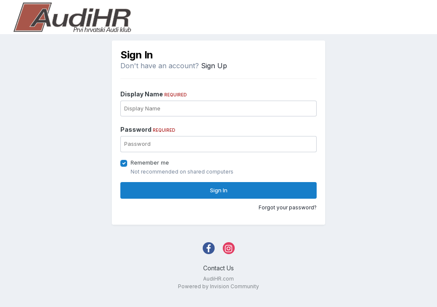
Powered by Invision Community (218, 286)
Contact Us (218, 268)
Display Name (153, 94)
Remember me (150, 162)
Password (147, 129)
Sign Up (214, 65)
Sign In (218, 190)
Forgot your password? (288, 207)
